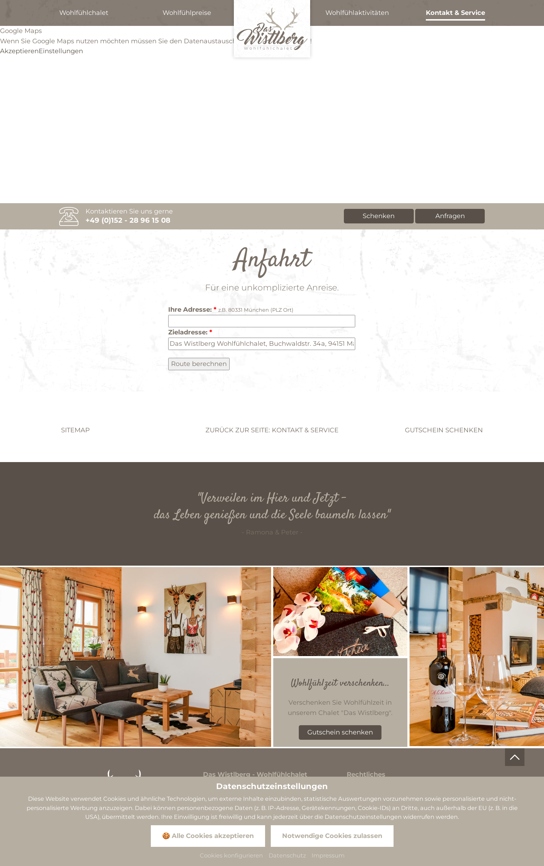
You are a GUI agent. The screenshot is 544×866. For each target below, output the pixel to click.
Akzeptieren (19, 51)
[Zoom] (135, 657)
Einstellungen (61, 51)
